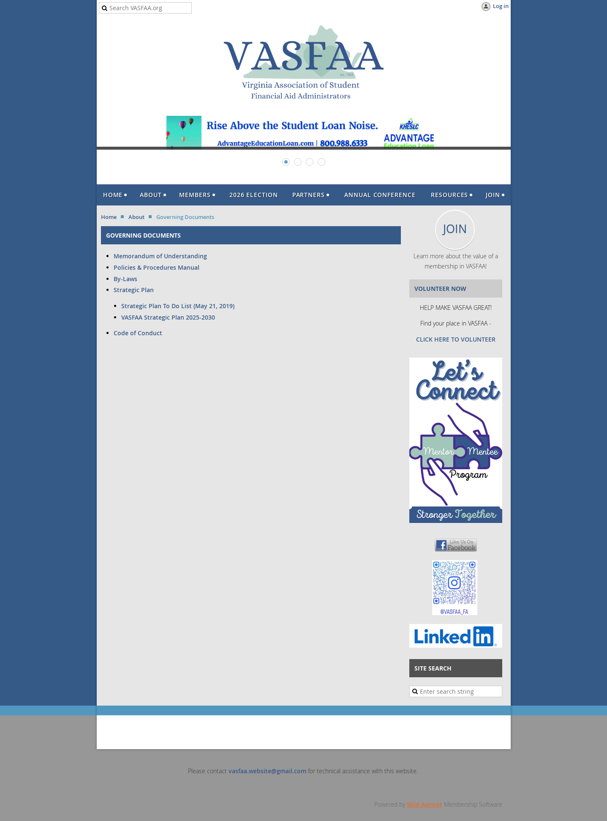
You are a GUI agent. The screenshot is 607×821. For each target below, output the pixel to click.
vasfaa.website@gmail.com (267, 771)
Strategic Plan (134, 290)
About (136, 217)
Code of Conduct (138, 333)
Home (109, 217)
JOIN (455, 228)
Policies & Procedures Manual (156, 267)
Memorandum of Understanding (160, 256)
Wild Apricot (424, 804)
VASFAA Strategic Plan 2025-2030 (168, 317)
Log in (501, 6)
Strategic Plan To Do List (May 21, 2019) (177, 306)
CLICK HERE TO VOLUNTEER (455, 339)
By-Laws (125, 279)
